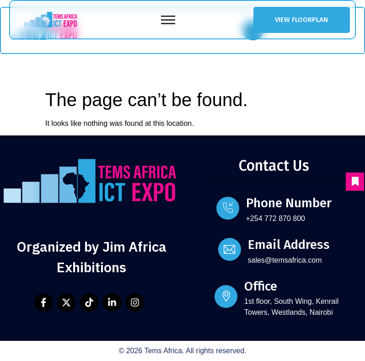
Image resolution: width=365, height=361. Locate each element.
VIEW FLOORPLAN (301, 20)
